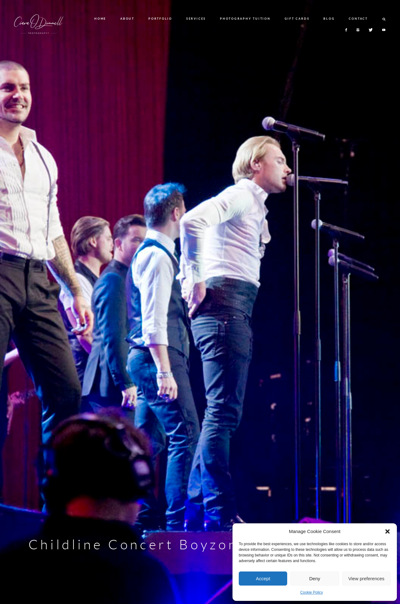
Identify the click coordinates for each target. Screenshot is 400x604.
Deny (314, 578)
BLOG (329, 18)
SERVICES (196, 18)
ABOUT (127, 18)
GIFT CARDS (297, 18)
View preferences (366, 578)
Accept (263, 578)
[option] (200, 302)
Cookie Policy (311, 592)
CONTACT (358, 18)
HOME (100, 18)
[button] (387, 531)
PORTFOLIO (160, 18)
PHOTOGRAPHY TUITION (245, 18)
